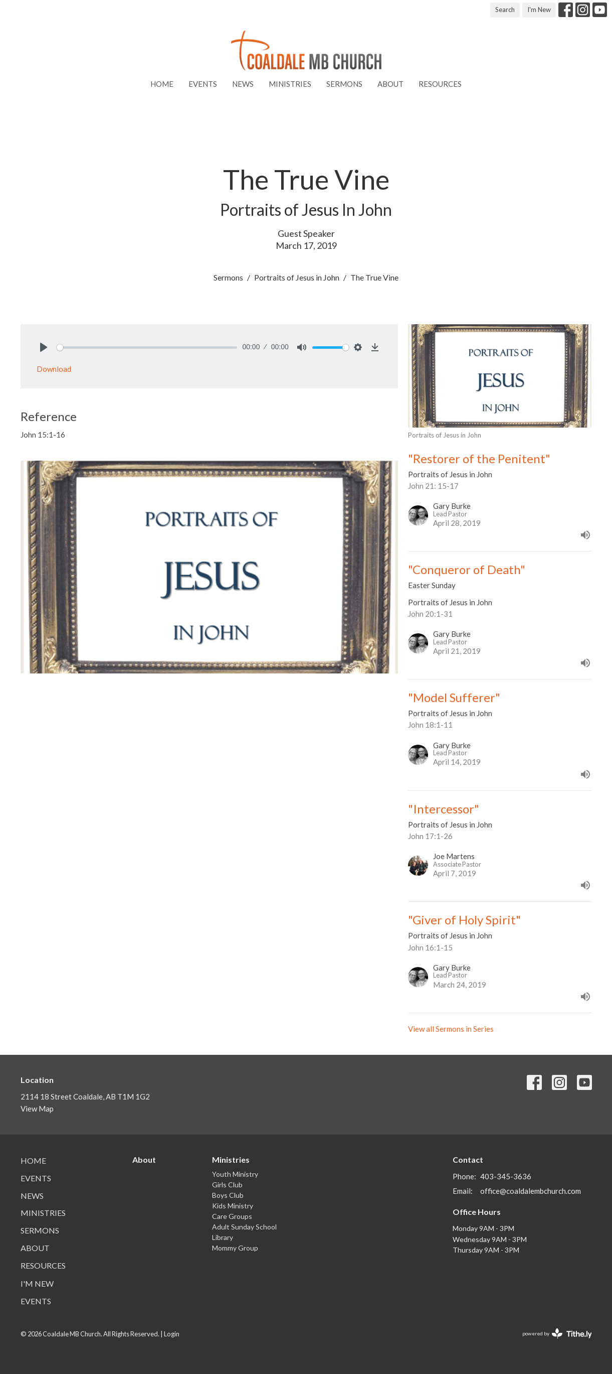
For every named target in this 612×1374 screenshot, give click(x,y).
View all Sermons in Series (451, 1028)
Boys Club (228, 1195)
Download (54, 368)
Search (505, 10)
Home (161, 83)
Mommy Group (235, 1248)
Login (171, 1334)
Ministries (290, 83)
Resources (440, 83)
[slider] (147, 347)
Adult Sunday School (244, 1226)
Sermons (344, 83)
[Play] (44, 347)
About (390, 83)
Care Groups (232, 1216)
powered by (557, 1333)
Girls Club (227, 1184)
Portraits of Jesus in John (296, 277)
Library (222, 1237)
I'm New (539, 10)
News (243, 83)
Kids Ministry (232, 1205)
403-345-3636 (505, 1176)
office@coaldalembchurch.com (530, 1190)
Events (202, 83)
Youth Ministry (235, 1174)
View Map (37, 1108)
